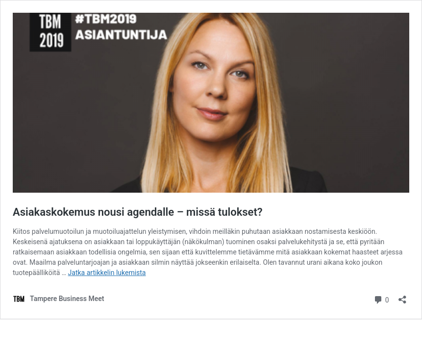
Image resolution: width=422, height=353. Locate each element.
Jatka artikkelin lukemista (107, 273)
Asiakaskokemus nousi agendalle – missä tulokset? (138, 212)
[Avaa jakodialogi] (402, 296)
